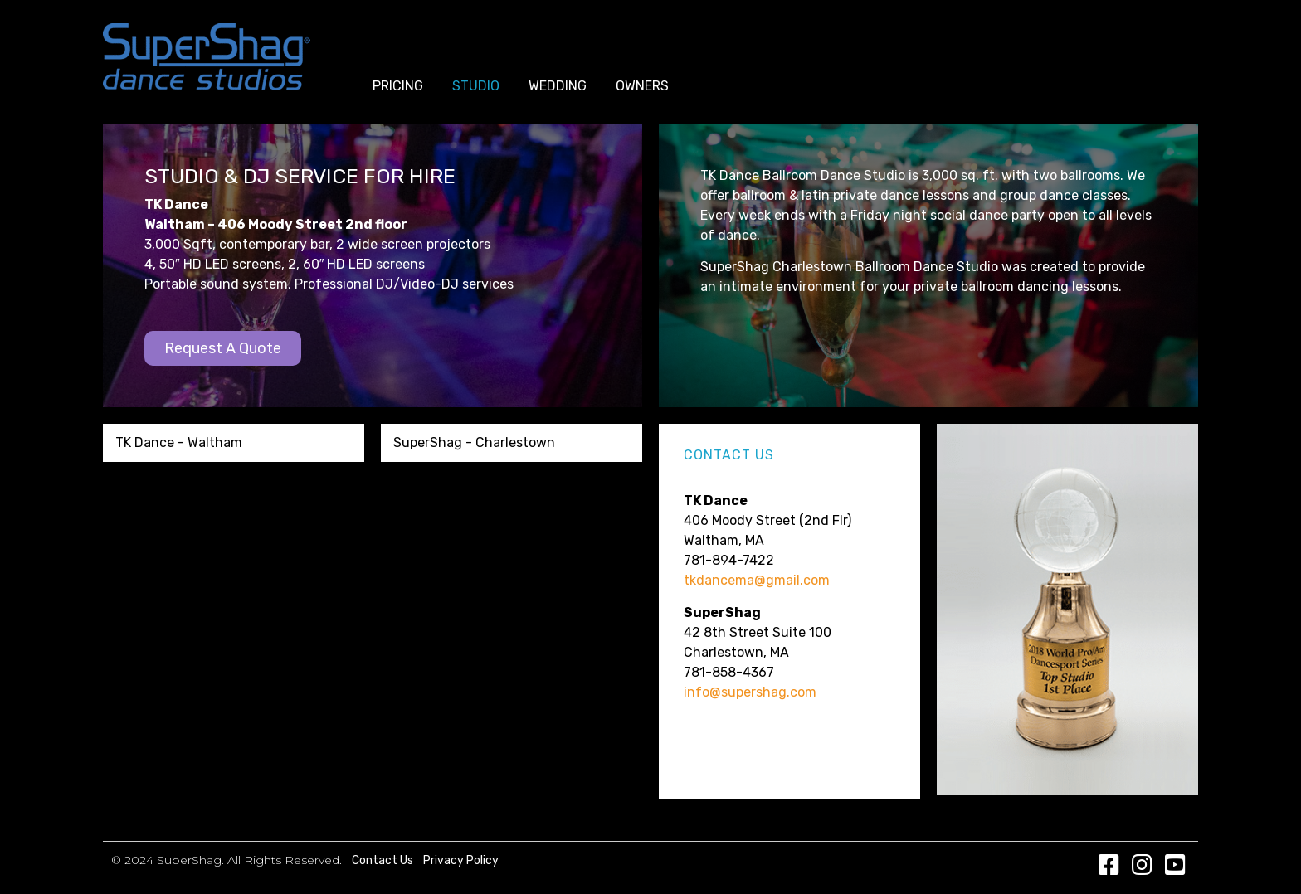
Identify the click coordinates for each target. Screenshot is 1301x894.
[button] (222, 348)
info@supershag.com (750, 692)
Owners (642, 86)
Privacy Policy (461, 860)
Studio (475, 86)
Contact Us (382, 860)
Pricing (398, 86)
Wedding (558, 86)
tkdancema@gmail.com (757, 580)
